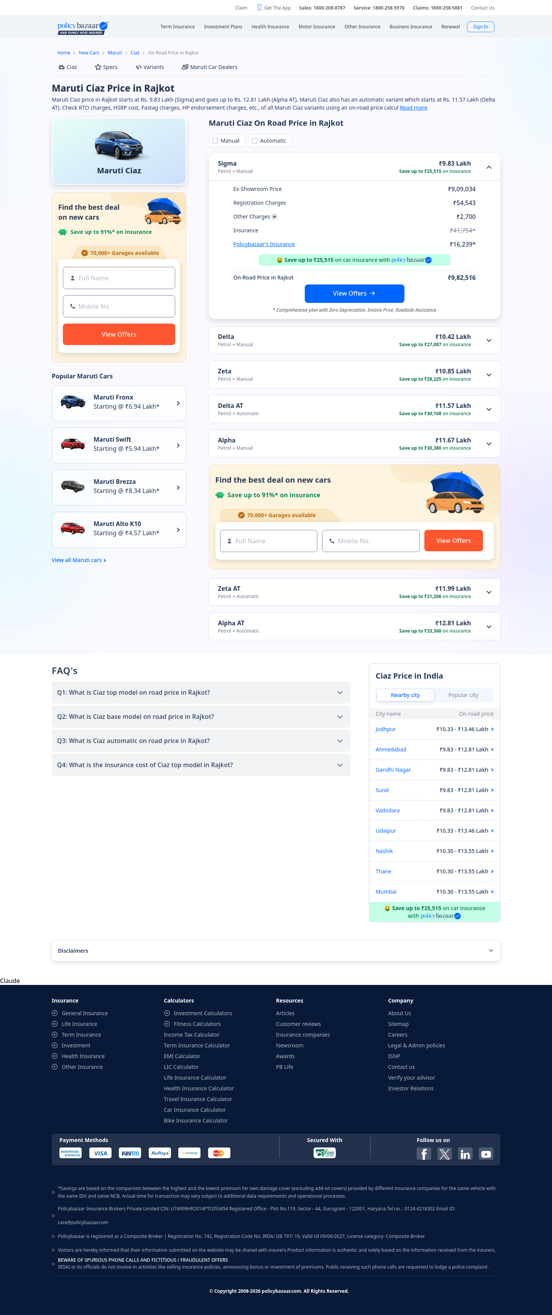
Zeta (225, 371)
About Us (399, 1013)
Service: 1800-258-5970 (379, 8)
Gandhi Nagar (393, 769)
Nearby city (405, 695)
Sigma (227, 163)
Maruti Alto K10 (117, 523)
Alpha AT (231, 623)
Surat (382, 790)
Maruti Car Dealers (209, 67)
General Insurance (85, 1013)
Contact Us (483, 8)
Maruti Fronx (113, 397)
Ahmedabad (391, 749)
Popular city (463, 695)
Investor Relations (411, 1088)
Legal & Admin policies (416, 1045)
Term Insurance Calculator (197, 1045)
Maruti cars (87, 560)
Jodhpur (386, 729)
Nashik (384, 851)
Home (63, 52)
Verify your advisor (411, 1077)
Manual (228, 140)
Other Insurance (82, 1066)
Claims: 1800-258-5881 (437, 8)
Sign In (480, 26)
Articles (285, 1013)
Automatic (272, 140)
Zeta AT (229, 588)
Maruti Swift (112, 439)
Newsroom (290, 1045)
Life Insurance (79, 1023)
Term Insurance (81, 1034)
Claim (241, 8)
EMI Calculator (182, 1056)
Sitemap (398, 1023)
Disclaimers (73, 950)
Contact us (401, 1066)
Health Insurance (83, 1056)
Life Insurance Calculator (195, 1077)
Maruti (115, 52)
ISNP (394, 1056)
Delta (226, 336)
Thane (383, 871)
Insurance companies (303, 1034)
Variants (149, 67)
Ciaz (135, 52)
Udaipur (386, 830)
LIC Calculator (181, 1066)
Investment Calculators (203, 1013)
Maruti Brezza (115, 481)
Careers (397, 1034)
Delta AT (230, 405)
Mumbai (386, 891)
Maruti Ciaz (119, 170)
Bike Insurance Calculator (196, 1120)
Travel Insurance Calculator (198, 1099)
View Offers (350, 293)
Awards (285, 1056)
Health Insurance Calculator (199, 1088)
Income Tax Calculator (192, 1034)
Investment (76, 1045)
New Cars (89, 52)
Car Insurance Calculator (195, 1109)
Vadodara (388, 810)
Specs (106, 67)
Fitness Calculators (197, 1023)
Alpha (227, 440)
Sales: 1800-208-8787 (322, 8)
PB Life (284, 1066)
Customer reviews (298, 1023)
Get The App (277, 8)
